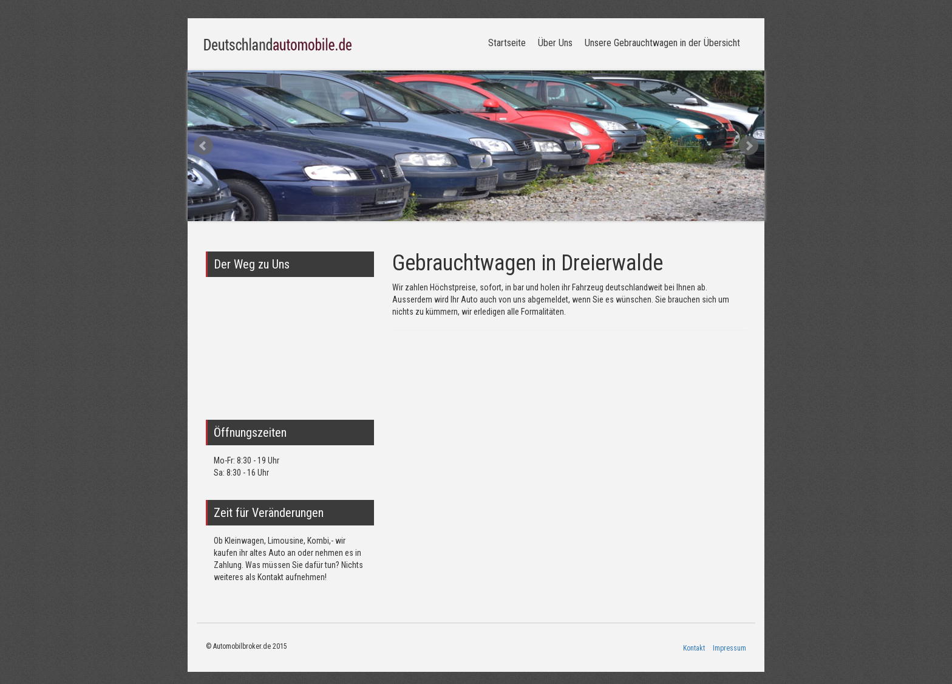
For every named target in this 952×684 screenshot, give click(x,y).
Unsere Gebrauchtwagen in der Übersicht (662, 43)
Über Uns (555, 43)
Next (748, 146)
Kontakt (694, 648)
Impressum (729, 648)
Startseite (507, 43)
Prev (203, 146)
